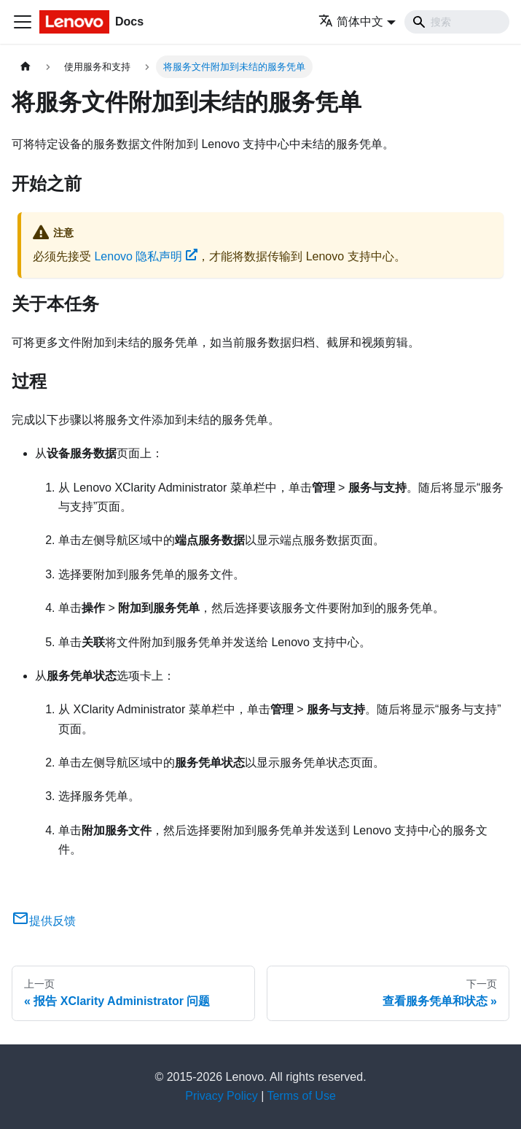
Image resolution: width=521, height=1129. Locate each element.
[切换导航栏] (23, 22)
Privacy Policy (221, 1096)
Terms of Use (301, 1096)
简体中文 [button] (350, 21)
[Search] (456, 22)
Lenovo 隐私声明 (145, 256)
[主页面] (25, 66)
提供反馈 (44, 921)
